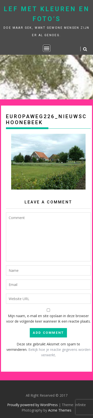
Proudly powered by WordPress (32, 404)
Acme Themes (59, 410)
